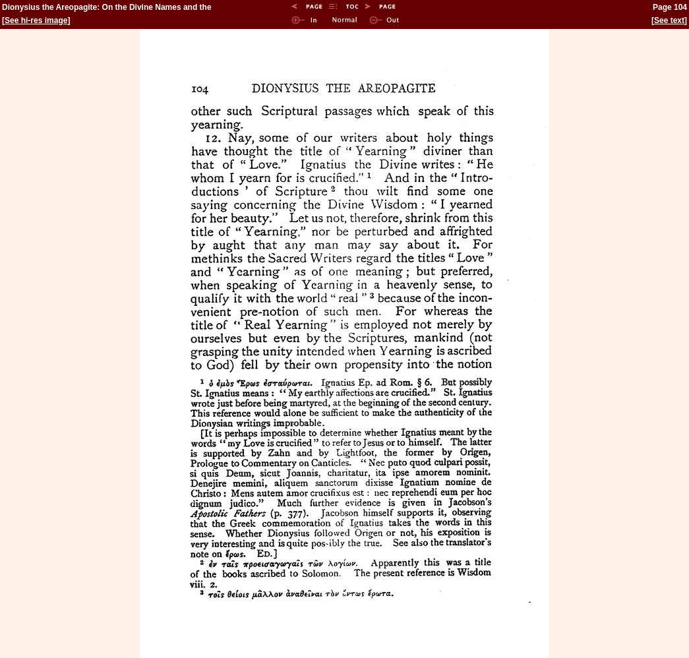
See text (669, 20)
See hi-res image (36, 20)
